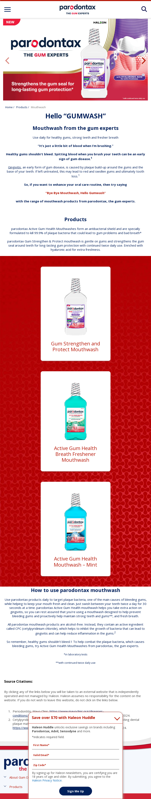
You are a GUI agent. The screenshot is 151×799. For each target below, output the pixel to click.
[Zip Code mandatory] (75, 765)
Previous (7, 60)
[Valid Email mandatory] (75, 755)
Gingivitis (14, 167)
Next (144, 60)
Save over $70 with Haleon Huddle (63, 717)
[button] (23, 777)
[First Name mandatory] (75, 745)
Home (9, 107)
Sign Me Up (75, 791)
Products (21, 107)
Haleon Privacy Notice (47, 780)
